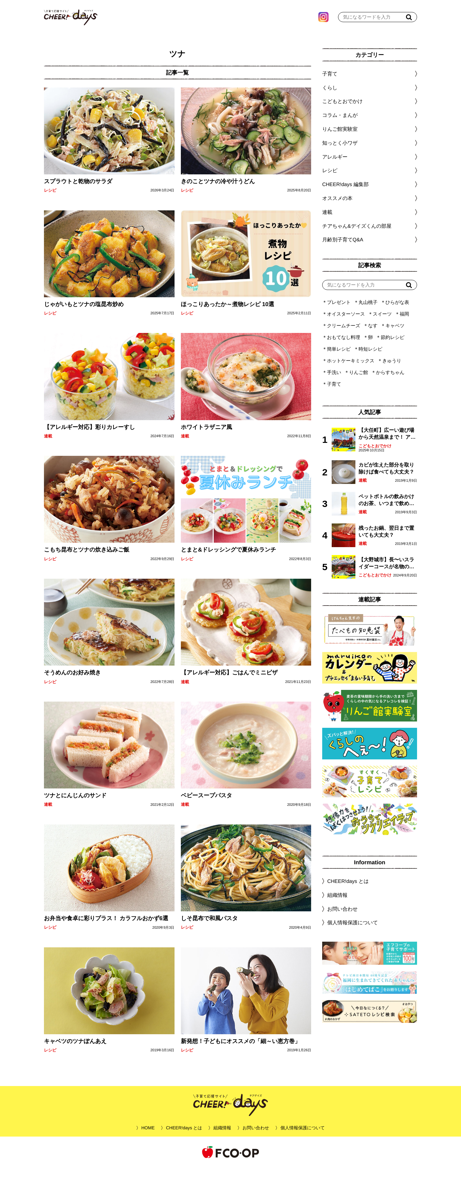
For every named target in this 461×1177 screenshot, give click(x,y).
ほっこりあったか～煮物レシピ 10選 (227, 314)
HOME (148, 1137)
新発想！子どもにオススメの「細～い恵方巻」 (240, 1050)
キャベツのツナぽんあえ (75, 1050)
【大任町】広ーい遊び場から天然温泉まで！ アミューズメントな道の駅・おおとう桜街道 (387, 443)
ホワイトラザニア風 (206, 436)
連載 (48, 445)
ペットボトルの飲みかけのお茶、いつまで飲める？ (386, 510)
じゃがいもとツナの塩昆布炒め (84, 314)
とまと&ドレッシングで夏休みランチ (228, 559)
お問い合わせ (342, 918)
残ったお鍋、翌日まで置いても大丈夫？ (386, 541)
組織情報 (337, 904)
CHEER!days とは (348, 890)
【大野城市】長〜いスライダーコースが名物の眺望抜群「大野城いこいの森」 (386, 573)
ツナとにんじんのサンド (75, 805)
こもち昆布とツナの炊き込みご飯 (86, 559)
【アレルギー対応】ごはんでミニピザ (229, 682)
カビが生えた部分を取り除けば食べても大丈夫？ (386, 478)
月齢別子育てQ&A (342, 249)
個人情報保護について (352, 932)
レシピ (50, 199)
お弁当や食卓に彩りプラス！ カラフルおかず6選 (106, 928)
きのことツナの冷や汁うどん (218, 191)
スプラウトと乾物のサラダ (78, 191)
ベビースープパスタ (206, 805)
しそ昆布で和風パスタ (209, 928)
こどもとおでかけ (375, 455)
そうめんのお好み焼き (72, 682)
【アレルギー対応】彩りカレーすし (89, 436)
